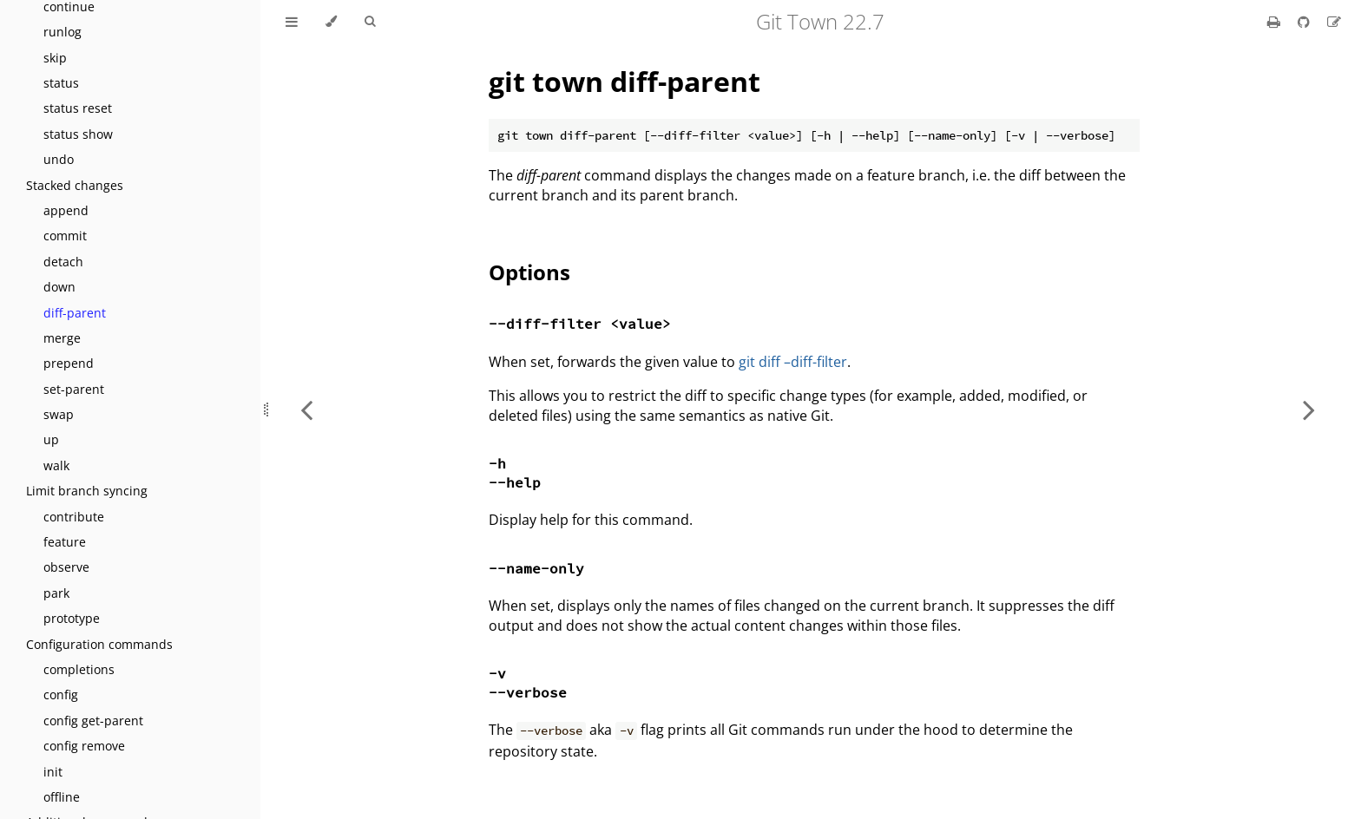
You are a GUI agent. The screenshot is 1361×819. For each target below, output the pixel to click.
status (61, 83)
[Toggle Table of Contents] (292, 21)
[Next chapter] (1309, 409)
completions (79, 669)
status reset (77, 108)
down (59, 286)
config (60, 694)
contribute (73, 516)
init (52, 771)
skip (55, 57)
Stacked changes (74, 185)
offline (61, 797)
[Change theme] (331, 21)
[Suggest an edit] (1334, 21)
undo (58, 159)
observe (66, 567)
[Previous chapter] (306, 409)
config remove (84, 745)
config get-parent (93, 720)
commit (65, 235)
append (66, 210)
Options (529, 272)
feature (64, 542)
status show (78, 134)
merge (62, 338)
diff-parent (74, 313)
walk (56, 465)
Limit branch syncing (87, 490)
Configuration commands (99, 644)
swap (58, 414)
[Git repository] (1305, 21)
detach (63, 261)
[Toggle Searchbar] (370, 21)
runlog (62, 31)
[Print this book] (1275, 21)
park (56, 593)
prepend (68, 363)
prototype (71, 618)
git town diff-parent (624, 81)
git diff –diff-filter (793, 361)
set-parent (73, 389)
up (51, 439)
